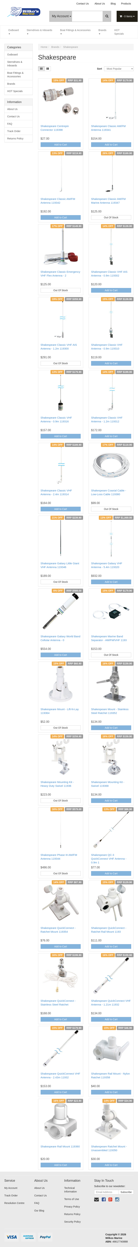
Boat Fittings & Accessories (75, 31)
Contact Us (82, 3)
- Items (127, 16)
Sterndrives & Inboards (39, 31)
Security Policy (72, 1221)
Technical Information (70, 1190)
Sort (99, 68)
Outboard (13, 31)
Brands (102, 31)
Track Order (13, 131)
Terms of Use (71, 1199)
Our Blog (39, 1210)
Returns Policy (15, 138)
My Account (61, 16)
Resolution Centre (14, 1203)
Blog (113, 3)
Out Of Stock (111, 217)
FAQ (9, 123)
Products (126, 3)
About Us (100, 3)
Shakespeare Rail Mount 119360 (60, 1146)
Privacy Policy (72, 1206)
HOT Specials (119, 32)
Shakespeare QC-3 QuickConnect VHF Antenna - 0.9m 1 (108, 858)
